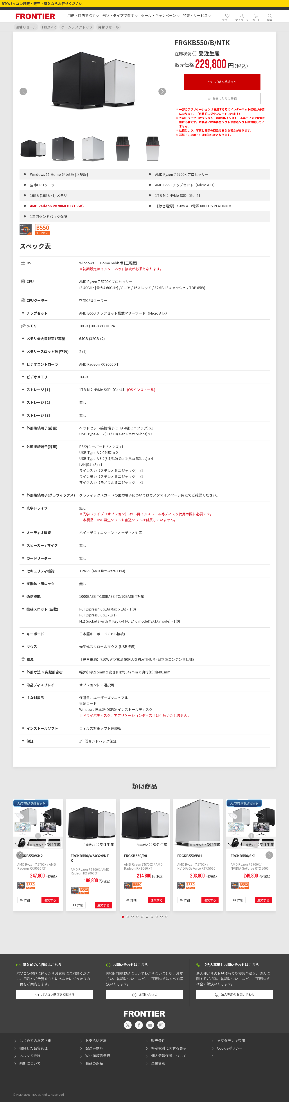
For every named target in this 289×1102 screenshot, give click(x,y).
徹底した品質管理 (30, 1048)
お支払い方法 (92, 1040)
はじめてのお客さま (32, 1040)
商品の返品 (91, 1063)
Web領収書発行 (94, 1055)
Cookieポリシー (226, 1048)
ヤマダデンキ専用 (227, 1040)
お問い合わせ (144, 994)
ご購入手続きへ (222, 82)
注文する (50, 900)
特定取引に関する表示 (165, 1048)
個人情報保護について (165, 1055)
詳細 (27, 900)
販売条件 (155, 1040)
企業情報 (155, 1063)
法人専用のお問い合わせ (234, 994)
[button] (83, 16)
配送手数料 (91, 1048)
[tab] (33, 149)
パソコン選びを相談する (54, 994)
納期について (27, 1063)
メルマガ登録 (27, 1055)
